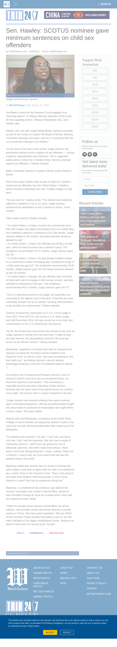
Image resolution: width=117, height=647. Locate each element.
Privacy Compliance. (55, 623)
